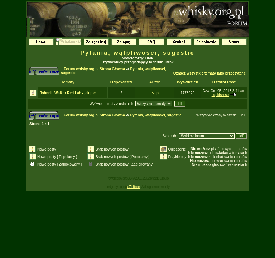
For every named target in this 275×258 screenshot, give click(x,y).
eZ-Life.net (133, 187)
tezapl (154, 93)
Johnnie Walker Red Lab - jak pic (68, 93)
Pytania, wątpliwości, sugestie (137, 53)
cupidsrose (220, 95)
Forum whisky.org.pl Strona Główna (94, 69)
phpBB (126, 178)
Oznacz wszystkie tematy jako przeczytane (209, 73)
